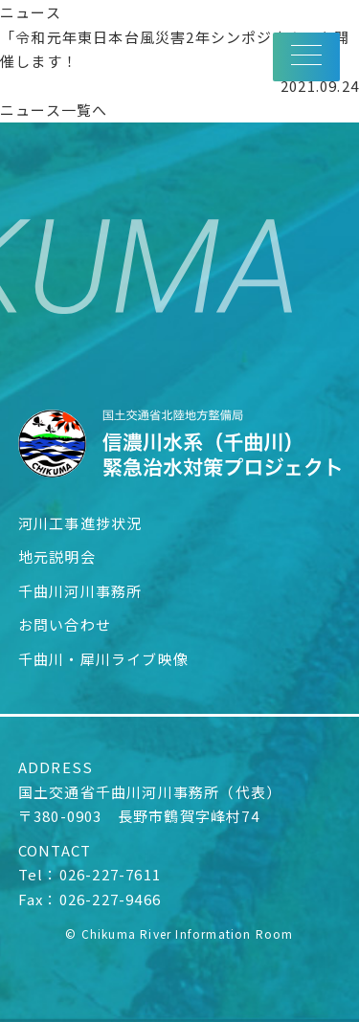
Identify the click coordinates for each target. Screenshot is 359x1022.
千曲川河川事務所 (80, 591)
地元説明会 (57, 556)
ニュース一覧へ (53, 110)
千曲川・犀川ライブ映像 (103, 659)
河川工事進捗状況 (80, 523)
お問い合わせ (64, 624)
